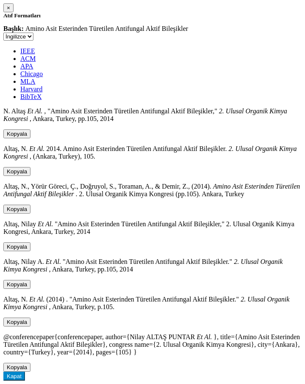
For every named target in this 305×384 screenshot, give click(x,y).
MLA (28, 81)
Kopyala (17, 134)
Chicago (31, 73)
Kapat (14, 376)
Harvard (31, 89)
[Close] (8, 7)
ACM (28, 58)
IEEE (27, 51)
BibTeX (30, 96)
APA (26, 66)
